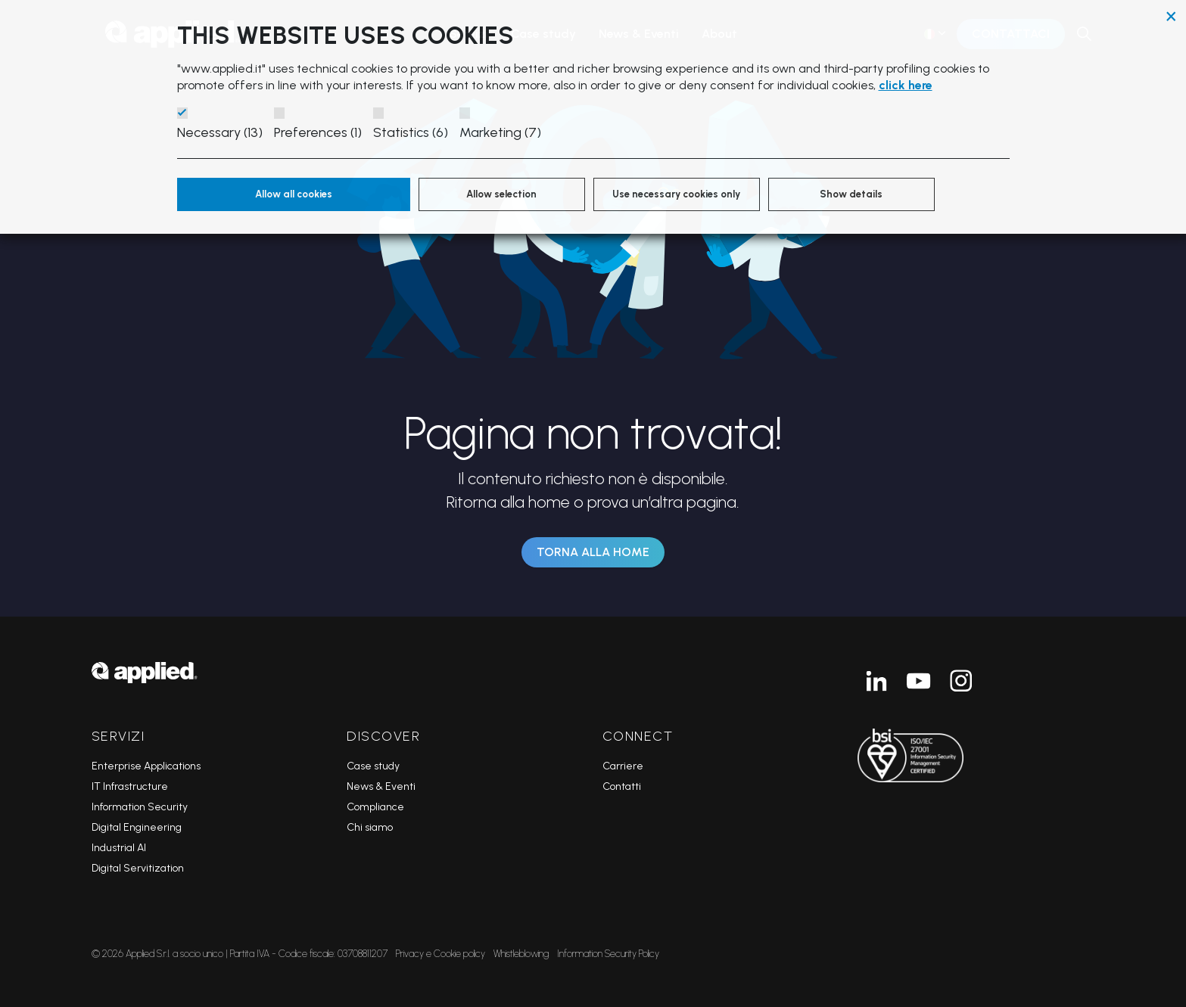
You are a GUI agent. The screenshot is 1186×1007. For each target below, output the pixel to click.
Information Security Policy (608, 953)
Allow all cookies (293, 194)
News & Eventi (381, 786)
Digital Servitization (138, 868)
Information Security (140, 806)
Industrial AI (119, 847)
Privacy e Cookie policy (440, 953)
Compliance (375, 806)
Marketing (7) (500, 132)
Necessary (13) (220, 132)
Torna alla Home (593, 552)
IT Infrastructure (130, 786)
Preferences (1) (318, 132)
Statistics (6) (410, 132)
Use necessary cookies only (676, 194)
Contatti (621, 786)
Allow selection (501, 194)
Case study (373, 766)
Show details (851, 194)
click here (905, 85)
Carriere (622, 766)
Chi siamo (370, 827)
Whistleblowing (521, 953)
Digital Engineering (137, 827)
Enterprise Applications (146, 766)
